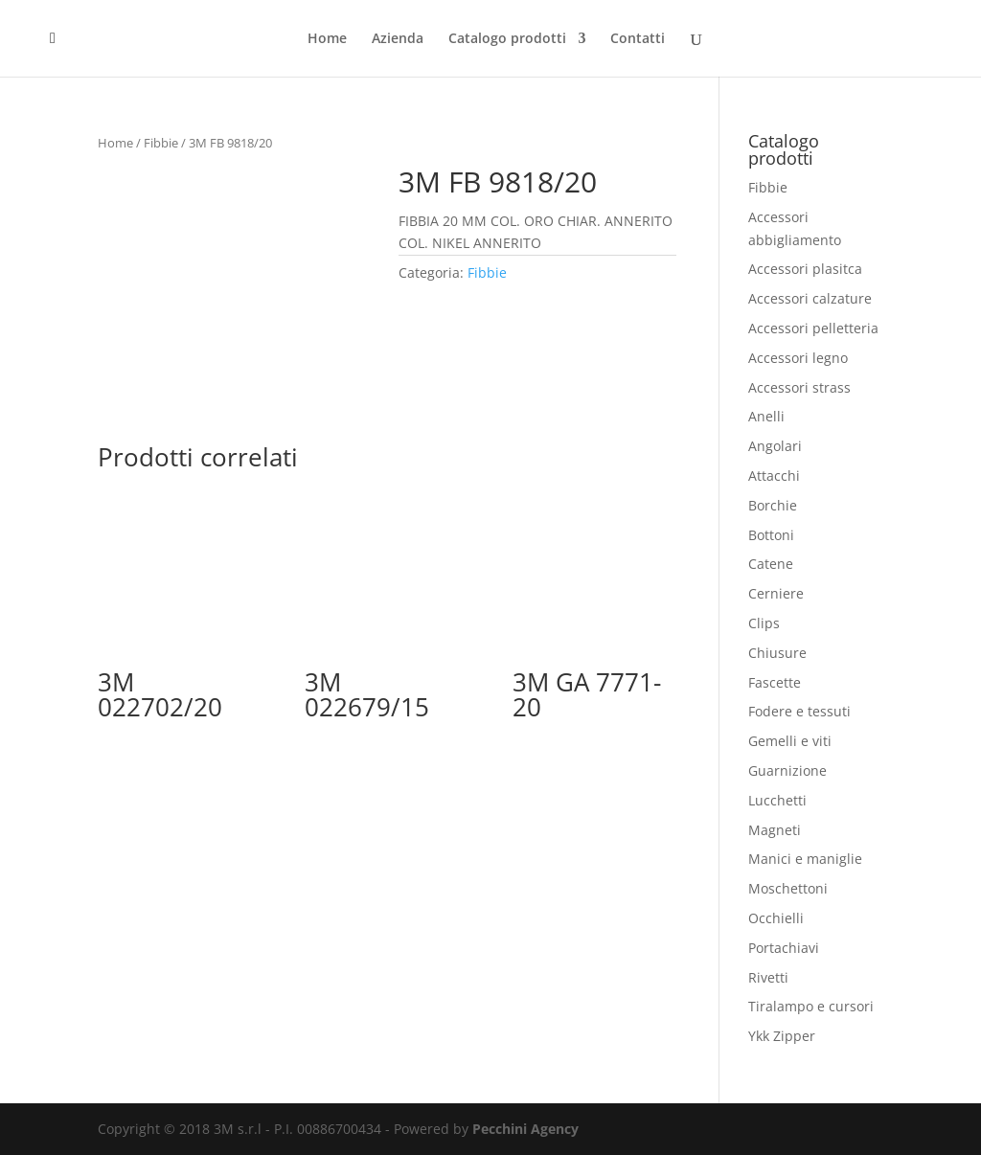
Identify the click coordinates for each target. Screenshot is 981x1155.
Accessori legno (798, 358)
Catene (770, 564)
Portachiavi (783, 948)
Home (327, 39)
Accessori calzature (810, 298)
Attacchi (774, 475)
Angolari (775, 446)
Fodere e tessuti (799, 711)
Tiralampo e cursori (811, 1006)
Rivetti (768, 977)
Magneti (774, 830)
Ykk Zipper (781, 1036)
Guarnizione (787, 770)
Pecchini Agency (525, 1129)
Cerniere (776, 593)
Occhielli (776, 918)
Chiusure (777, 653)
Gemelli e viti (790, 741)
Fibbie (161, 142)
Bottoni (771, 535)
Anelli (766, 416)
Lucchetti (777, 800)
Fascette (774, 682)
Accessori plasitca (805, 269)
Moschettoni (788, 888)
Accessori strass (799, 387)
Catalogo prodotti (507, 39)
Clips (764, 623)
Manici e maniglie (805, 858)
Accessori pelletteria (813, 328)
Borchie (772, 505)
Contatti (637, 39)
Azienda (397, 39)
